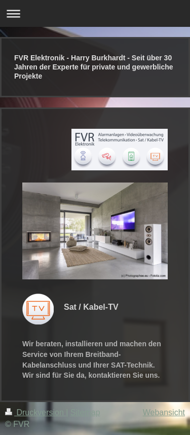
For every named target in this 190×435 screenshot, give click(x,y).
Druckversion (35, 412)
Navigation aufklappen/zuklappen (95, 13)
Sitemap (85, 412)
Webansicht (164, 412)
